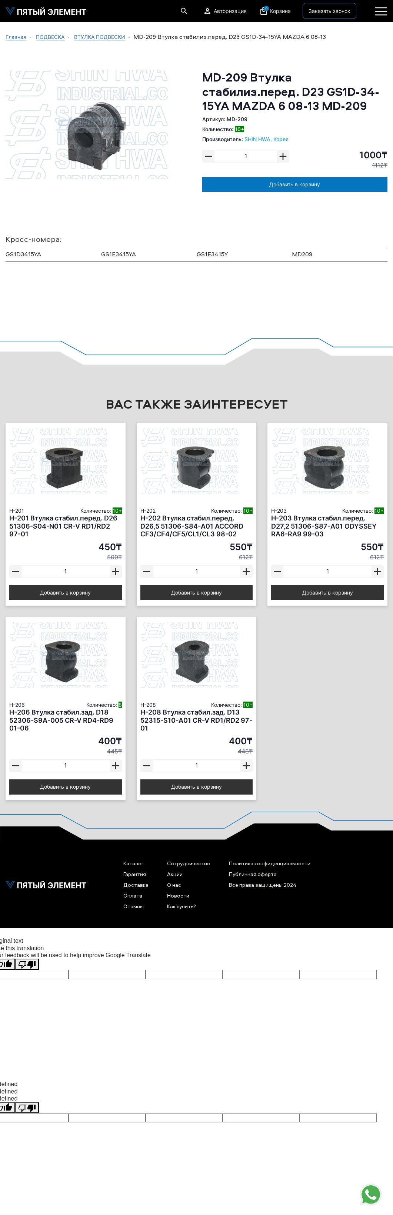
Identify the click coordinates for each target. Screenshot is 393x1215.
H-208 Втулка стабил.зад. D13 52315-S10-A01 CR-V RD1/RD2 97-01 (196, 720)
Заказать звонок (329, 11)
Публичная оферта (253, 874)
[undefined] (27, 1107)
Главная (16, 37)
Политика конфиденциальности (269, 863)
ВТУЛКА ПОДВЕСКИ (99, 37)
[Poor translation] (27, 964)
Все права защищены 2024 (263, 884)
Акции (175, 874)
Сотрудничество (188, 863)
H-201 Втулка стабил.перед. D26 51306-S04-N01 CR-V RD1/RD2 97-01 (63, 526)
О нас (174, 884)
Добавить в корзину (294, 184)
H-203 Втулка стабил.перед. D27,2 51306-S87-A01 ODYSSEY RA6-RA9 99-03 (324, 526)
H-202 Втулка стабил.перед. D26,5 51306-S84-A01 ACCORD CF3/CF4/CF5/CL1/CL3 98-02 (191, 526)
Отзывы (133, 906)
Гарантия (134, 874)
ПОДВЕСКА (50, 37)
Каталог (133, 863)
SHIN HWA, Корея (266, 139)
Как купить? (181, 906)
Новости (178, 895)
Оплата (132, 895)
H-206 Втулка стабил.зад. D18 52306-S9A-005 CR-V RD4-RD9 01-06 (61, 720)
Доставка (136, 884)
